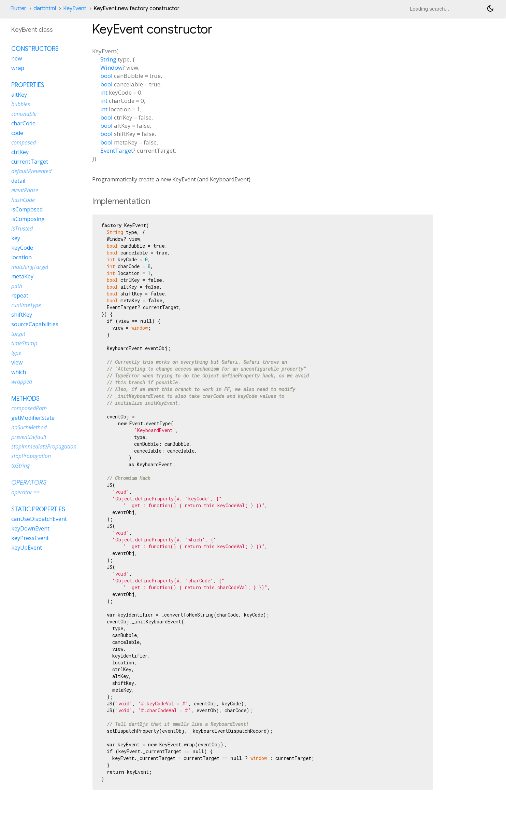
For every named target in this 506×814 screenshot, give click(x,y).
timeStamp (24, 343)
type (16, 353)
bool (106, 76)
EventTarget (116, 150)
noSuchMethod (29, 427)
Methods (25, 398)
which (18, 372)
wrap (17, 68)
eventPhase (24, 190)
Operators (28, 482)
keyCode (22, 247)
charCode (23, 123)
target (18, 333)
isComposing (28, 219)
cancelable (24, 114)
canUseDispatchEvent (39, 519)
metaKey (22, 276)
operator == (25, 492)
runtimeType (26, 305)
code (17, 133)
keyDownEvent (30, 528)
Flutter (18, 8)
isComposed (27, 209)
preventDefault (28, 437)
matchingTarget (29, 267)
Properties (27, 85)
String (108, 59)
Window (111, 67)
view (17, 362)
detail (18, 180)
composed (23, 142)
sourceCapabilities (34, 324)
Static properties (38, 509)
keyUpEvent (26, 547)
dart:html (44, 8)
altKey (19, 94)
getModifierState (33, 418)
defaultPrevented (31, 171)
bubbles (20, 104)
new (16, 58)
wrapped (21, 381)
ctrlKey (20, 152)
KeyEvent (74, 8)
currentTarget (29, 161)
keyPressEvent (30, 538)
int (103, 92)
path (16, 286)
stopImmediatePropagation (43, 446)
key (15, 238)
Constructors (35, 49)
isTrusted (22, 228)
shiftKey (21, 314)
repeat (19, 295)
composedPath (29, 408)
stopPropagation (31, 456)
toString (20, 465)
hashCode (23, 200)
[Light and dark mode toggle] (490, 8)
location (21, 257)
